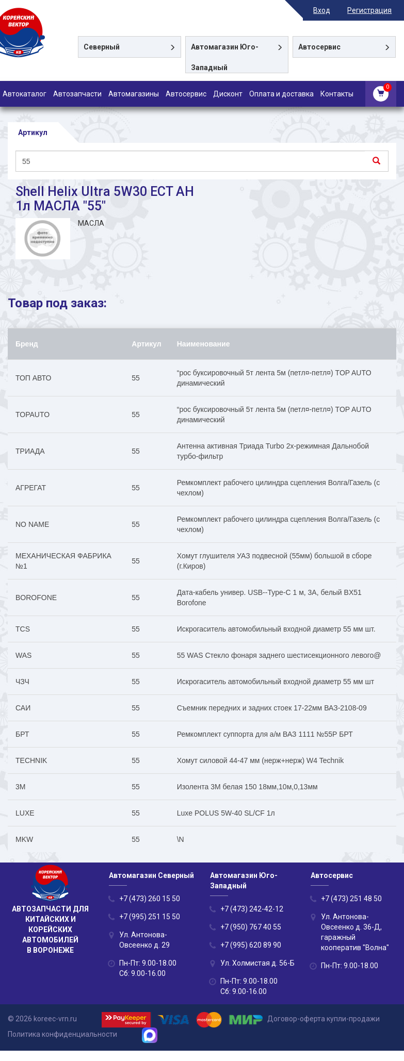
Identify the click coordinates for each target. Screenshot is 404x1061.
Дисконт (228, 94)
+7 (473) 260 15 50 (149, 898)
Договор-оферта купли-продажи (323, 1019)
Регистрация (374, 10)
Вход (326, 10)
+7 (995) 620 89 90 (250, 945)
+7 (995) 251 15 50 (149, 917)
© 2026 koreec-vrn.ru (42, 1019)
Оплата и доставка (281, 94)
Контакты (336, 94)
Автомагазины (133, 94)
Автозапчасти (77, 94)
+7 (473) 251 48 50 (351, 898)
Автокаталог (24, 94)
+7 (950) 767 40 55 (250, 927)
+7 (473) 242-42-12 (251, 909)
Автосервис (186, 94)
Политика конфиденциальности (62, 1035)
